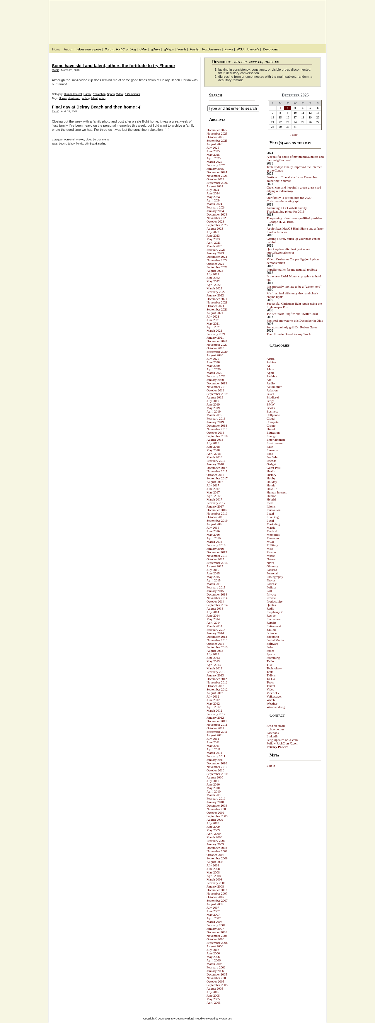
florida (79, 143)
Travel (271, 686)
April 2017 (214, 496)
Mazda (271, 527)
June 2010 (213, 784)
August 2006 (215, 946)
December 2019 (217, 383)
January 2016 (215, 548)
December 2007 (217, 890)
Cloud (271, 418)
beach (62, 143)
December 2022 (217, 256)
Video (119, 94)
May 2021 (213, 323)
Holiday (272, 481)
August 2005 (215, 988)
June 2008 (213, 869)
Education (273, 432)
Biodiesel (273, 397)
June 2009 (213, 826)
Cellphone (273, 415)
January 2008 (215, 886)
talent (94, 98)
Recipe (271, 615)
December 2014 (217, 594)
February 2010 (216, 798)
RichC (120, 49)
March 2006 (214, 964)
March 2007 (214, 921)
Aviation (272, 390)
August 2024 (215, 186)
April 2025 (214, 158)
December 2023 (217, 214)
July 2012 (213, 696)
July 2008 (213, 865)
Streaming (273, 657)
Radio (270, 608)
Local (270, 520)
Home (56, 49)
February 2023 (216, 249)
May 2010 (213, 788)
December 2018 (217, 425)
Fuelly (194, 49)
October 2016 (215, 517)
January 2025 (215, 168)
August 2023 (215, 228)
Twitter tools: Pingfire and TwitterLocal (292, 313)
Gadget (271, 464)
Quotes (271, 605)
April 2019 (214, 411)
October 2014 (215, 601)
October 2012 (215, 686)
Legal (270, 513)
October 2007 (215, 897)
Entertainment (276, 439)
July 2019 (213, 401)
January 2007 (215, 928)
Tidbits (271, 675)
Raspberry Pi (275, 612)
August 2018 (215, 439)
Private (271, 598)
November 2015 (217, 555)
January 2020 (215, 379)
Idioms (271, 506)
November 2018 (217, 429)
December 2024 (217, 172)
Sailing (271, 629)
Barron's (253, 49)
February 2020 (216, 376)
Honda (271, 485)
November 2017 (217, 471)
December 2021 (217, 299)
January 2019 (215, 422)
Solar (270, 647)
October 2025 (215, 137)
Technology (274, 668)
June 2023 (213, 235)
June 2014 (213, 615)
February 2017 (216, 503)
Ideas (270, 503)
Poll (269, 591)
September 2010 (217, 774)
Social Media (275, 640)
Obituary (272, 566)
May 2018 (213, 450)
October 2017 (215, 474)
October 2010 (215, 770)
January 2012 (215, 717)
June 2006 (213, 953)
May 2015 (213, 576)
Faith (270, 446)
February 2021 (216, 334)
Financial (273, 450)
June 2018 (213, 446)
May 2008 (213, 872)
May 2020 (213, 365)
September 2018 (217, 436)
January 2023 (215, 253)
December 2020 (217, 341)
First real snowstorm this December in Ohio (295, 320)
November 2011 (217, 724)
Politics (271, 587)
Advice (271, 362)
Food (270, 453)
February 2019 (216, 418)
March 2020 (214, 372)
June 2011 (213, 742)
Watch (271, 700)
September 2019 (217, 394)
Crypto (271, 425)
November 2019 (217, 386)
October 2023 (215, 221)
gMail (143, 49)
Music (271, 555)
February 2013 (216, 671)
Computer (273, 422)
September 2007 (217, 900)
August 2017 (215, 481)
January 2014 (215, 633)
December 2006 (217, 932)
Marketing (273, 524)
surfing (86, 98)
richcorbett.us (275, 729)
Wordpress (225, 1018)
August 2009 (215, 819)
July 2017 (213, 485)
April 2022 (214, 284)
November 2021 (217, 302)
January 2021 (215, 337)
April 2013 (214, 664)
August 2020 (215, 355)
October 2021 (215, 306)
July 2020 (213, 358)
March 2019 (214, 415)
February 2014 (216, 629)
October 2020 (215, 348)
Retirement (274, 626)
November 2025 (217, 133)
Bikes (270, 394)
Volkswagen (274, 696)
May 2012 (213, 703)
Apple (271, 372)
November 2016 (217, 513)
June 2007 (213, 911)
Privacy (272, 594)
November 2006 (217, 935)
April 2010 (214, 791)
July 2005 (213, 992)
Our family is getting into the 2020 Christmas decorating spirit (289, 199)
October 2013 (215, 643)
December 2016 (217, 510)
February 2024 (216, 207)
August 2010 (215, 777)
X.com (109, 49)
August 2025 (215, 144)
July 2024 (213, 189)
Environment (275, 443)
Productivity (274, 601)
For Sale (272, 457)
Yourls (181, 49)
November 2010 (217, 766)
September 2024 (217, 182)
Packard (272, 569)
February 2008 (216, 883)
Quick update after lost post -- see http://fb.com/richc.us (288, 250)
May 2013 (213, 661)
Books (271, 408)
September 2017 (217, 478)
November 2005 (217, 978)
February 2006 (216, 967)
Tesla (270, 671)
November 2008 (217, 851)
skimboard (74, 98)
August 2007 (215, 904)
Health (271, 471)
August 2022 (215, 270)
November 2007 (217, 893)
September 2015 (217, 562)
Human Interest (73, 94)
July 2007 (213, 907)
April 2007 (214, 918)
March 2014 (214, 626)
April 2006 (214, 960)
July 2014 (213, 612)
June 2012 (213, 700)
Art (269, 379)
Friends (271, 460)
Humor (87, 94)
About (68, 49)
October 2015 (215, 559)
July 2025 (213, 147)
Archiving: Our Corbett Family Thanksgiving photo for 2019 (287, 209)
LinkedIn (272, 736)
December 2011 (217, 721)
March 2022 (214, 288)
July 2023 (213, 232)
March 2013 (214, 668)
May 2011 (213, 745)
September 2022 (217, 267)
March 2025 (214, 161)
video (102, 98)
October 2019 (215, 390)
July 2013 (213, 654)
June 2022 (213, 277)
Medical (272, 531)
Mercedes (273, 538)
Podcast (272, 584)
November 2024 (217, 175)
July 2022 (213, 274)
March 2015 (214, 584)
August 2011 (215, 735)
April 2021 (214, 327)
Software (272, 643)
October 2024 (215, 179)
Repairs (272, 622)
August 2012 (215, 693)
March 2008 (214, 879)
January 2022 (215, 295)
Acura (271, 358)
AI (268, 365)
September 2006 (217, 942)
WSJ (240, 49)
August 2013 (215, 650)
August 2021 (215, 313)
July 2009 (213, 823)
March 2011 (214, 752)
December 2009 (217, 805)
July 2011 (213, 738)
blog (133, 49)
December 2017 (217, 467)
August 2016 (215, 524)
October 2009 (215, 812)
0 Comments (132, 94)
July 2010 (213, 781)
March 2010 (214, 795)
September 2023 (217, 225)
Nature (271, 559)
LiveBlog (273, 517)
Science (272, 633)
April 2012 (214, 707)
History (271, 474)
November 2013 (217, 640)
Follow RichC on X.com (282, 743)
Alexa (270, 369)
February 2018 (216, 460)
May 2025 (213, 154)
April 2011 (214, 749)
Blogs (270, 401)
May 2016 (213, 534)
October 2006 (215, 939)
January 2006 (215, 971)
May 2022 (213, 281)
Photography (275, 576)
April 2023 (214, 242)
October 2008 (215, 854)
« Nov (293, 134)
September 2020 (217, 351)
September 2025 (217, 140)
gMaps (169, 49)
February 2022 (216, 292)
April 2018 (214, 453)
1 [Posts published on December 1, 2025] (280, 108)
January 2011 (215, 759)
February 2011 (216, 756)
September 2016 (217, 520)
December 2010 (217, 763)
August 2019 (215, 397)
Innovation (274, 510)
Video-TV (273, 693)
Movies (271, 552)
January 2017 (215, 506)
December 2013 (217, 636)
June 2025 (213, 151)
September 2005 (217, 985)
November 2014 (217, 598)
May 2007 (213, 914)
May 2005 (213, 999)
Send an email (276, 725)
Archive (272, 376)
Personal (69, 139)
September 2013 (217, 647)
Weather (272, 703)
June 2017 (213, 489)
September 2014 (217, 605)
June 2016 (213, 531)
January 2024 (215, 211)
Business (272, 411)
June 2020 (213, 362)
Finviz (229, 49)
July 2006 (213, 949)
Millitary (272, 545)
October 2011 (215, 728)
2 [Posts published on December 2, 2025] (288, 108)
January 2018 (215, 464)
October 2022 (215, 263)
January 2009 (215, 844)
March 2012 (214, 710)
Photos (80, 139)
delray (71, 143)
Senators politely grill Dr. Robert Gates (292, 327)
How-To (272, 489)
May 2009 (213, 830)
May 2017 (213, 492)
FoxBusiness (211, 49)
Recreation (99, 94)
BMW (271, 404)
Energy (271, 436)
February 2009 (216, 840)
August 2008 (215, 861)
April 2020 (214, 369)
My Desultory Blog (269, 19)
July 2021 (213, 316)
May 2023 (213, 239)
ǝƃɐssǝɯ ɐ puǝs (89, 49)
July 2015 (213, 569)
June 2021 (213, 320)
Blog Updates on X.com (282, 740)
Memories (273, 534)
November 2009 (217, 809)
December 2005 (217, 974)
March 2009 (214, 837)
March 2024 (214, 204)
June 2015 (213, 573)
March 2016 (214, 541)
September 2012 (217, 689)
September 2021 (217, 309)
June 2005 (213, 995)
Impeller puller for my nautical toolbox (292, 269)
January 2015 (215, 591)
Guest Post (273, 467)
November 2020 (217, 344)
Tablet (271, 661)
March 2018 (214, 457)
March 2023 (214, 246)
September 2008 (217, 858)
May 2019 (213, 408)
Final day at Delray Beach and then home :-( (96, 107)
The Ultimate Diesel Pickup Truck (289, 334)
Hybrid (271, 499)
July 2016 (213, 527)
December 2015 (217, 552)
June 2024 (213, 193)
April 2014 (214, 622)
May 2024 (213, 197)
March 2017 (214, 499)
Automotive (274, 386)
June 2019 (213, 404)
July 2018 (213, 443)
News (270, 562)
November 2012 (217, 682)
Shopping (273, 636)
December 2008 (217, 847)
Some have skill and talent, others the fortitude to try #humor (113, 65)
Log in (271, 765)
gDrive (155, 49)
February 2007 (216, 925)
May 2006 (213, 956)
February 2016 (216, 545)
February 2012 (216, 714)
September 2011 (217, 731)
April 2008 (214, 876)
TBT (270, 664)
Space (270, 650)
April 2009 (214, 833)
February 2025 (216, 165)
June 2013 (213, 657)
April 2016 (214, 538)
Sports (111, 94)
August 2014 (215, 608)
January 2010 (215, 802)
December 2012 (217, 679)
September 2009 (217, 816)
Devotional (270, 49)
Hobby (271, 478)
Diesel (271, 429)
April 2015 (214, 580)
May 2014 (213, 619)
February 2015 (216, 587)
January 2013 (215, 675)
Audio (271, 383)
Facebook (273, 732)
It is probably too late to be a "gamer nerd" (294, 286)
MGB (270, 541)
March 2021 (214, 330)
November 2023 (217, 218)
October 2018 (215, 432)
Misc (270, 548)
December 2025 (217, 130)
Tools (270, 682)
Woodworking (276, 707)
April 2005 (214, 1002)
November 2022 (217, 260)
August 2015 (215, 566)
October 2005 (215, 981)
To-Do (271, 679)
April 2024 (214, 200)
